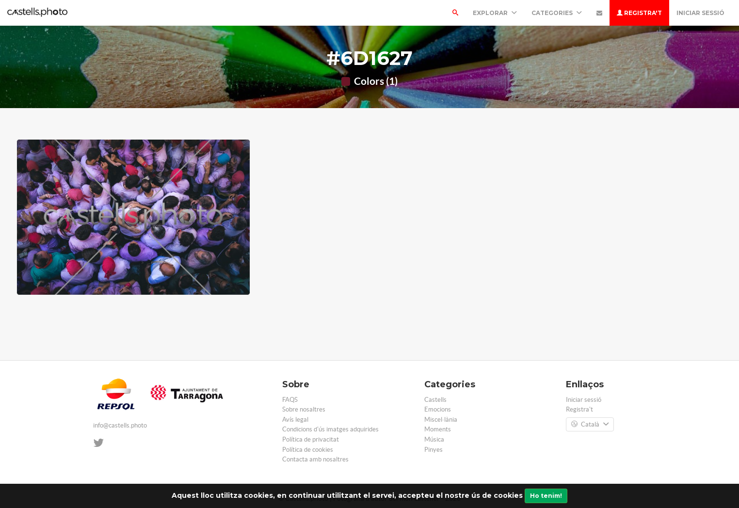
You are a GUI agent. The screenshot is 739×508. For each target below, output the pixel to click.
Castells (435, 399)
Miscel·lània (440, 419)
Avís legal (295, 419)
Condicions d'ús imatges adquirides (330, 429)
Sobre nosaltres (303, 409)
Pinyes (433, 449)
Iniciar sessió (700, 12)
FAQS (290, 399)
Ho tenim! (546, 495)
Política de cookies (307, 449)
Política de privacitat (310, 439)
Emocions (437, 409)
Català (590, 425)
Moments (437, 429)
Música (434, 439)
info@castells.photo (120, 425)
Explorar (495, 12)
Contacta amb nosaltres (315, 459)
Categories (556, 12)
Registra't (639, 12)
